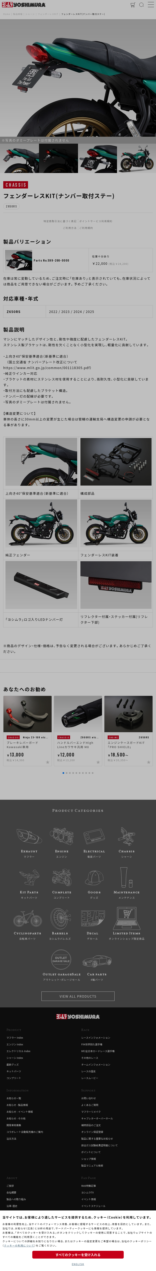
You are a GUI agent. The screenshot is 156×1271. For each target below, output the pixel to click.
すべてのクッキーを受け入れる (78, 1254)
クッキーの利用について (19, 1245)
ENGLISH (78, 1264)
